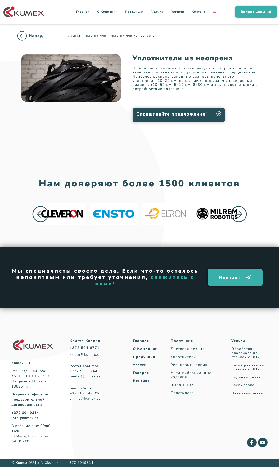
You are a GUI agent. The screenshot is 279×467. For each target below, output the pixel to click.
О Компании (107, 12)
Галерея (177, 12)
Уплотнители (36, 40)
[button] (40, 214)
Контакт (198, 12)
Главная (82, 12)
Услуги (157, 12)
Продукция (134, 12)
